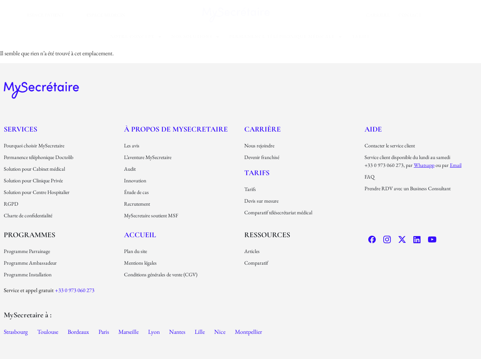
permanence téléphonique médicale (285, 36)
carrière (378, 15)
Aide (373, 129)
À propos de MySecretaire (176, 129)
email (455, 165)
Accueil (140, 234)
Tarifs (360, 36)
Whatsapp (424, 165)
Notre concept (136, 36)
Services (20, 129)
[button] (136, 36)
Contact (409, 15)
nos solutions (195, 36)
